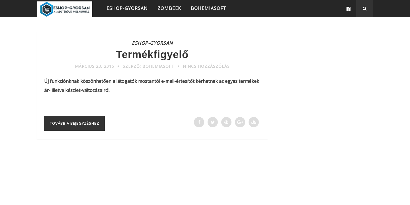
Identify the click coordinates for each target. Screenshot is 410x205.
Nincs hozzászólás (206, 66)
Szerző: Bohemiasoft (148, 66)
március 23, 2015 (94, 66)
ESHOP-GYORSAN (127, 8)
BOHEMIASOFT (208, 8)
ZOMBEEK (169, 8)
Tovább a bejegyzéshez (74, 123)
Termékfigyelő (152, 54)
